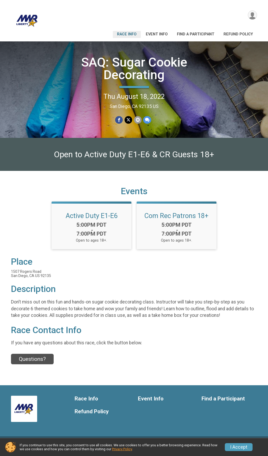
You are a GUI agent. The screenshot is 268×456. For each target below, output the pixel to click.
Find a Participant (195, 34)
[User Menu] (252, 15)
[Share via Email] (137, 120)
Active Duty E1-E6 (92, 219)
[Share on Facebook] (119, 120)
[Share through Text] (147, 120)
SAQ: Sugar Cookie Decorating (134, 68)
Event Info (157, 34)
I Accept (238, 447)
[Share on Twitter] (128, 120)
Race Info (127, 34)
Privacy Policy (122, 449)
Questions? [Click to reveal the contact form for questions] (32, 362)
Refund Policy (238, 34)
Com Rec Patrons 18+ (176, 219)
